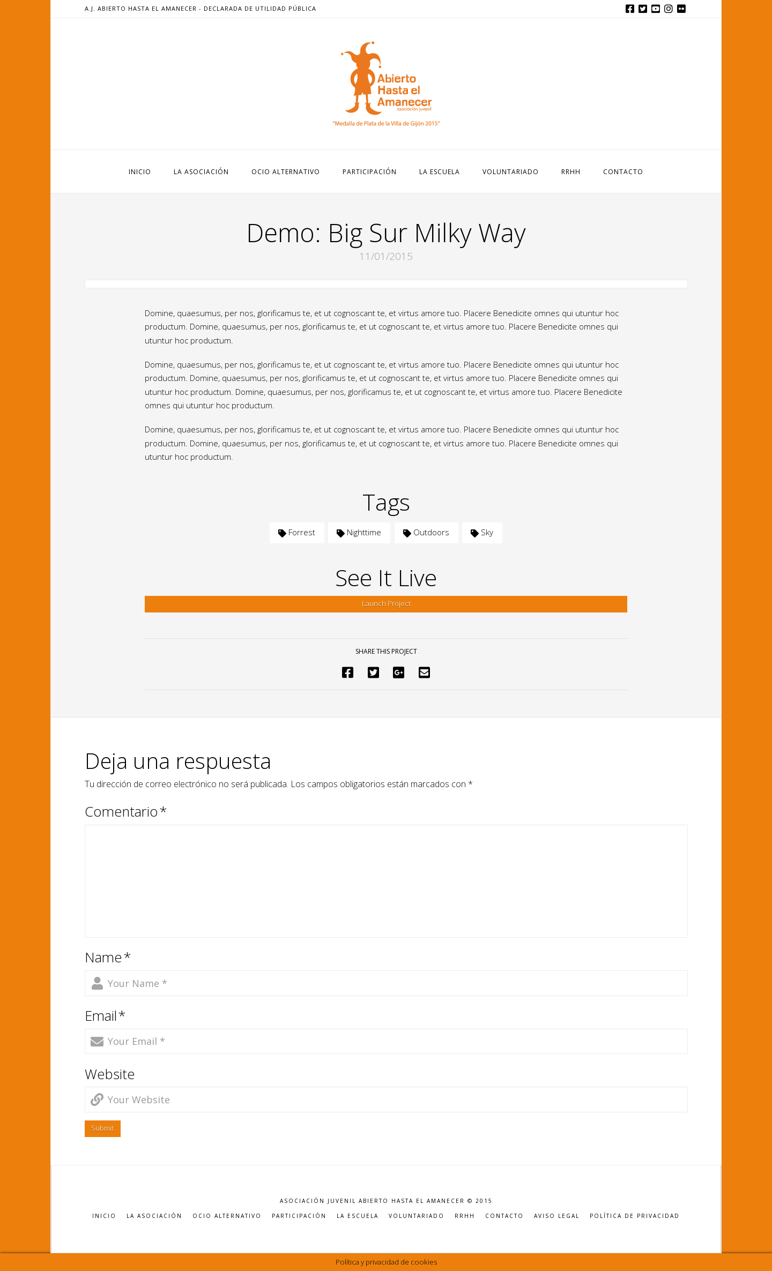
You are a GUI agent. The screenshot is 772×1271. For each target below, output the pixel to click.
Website (110, 1074)
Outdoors (426, 532)
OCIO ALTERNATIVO (227, 1216)
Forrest (296, 532)
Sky (482, 532)
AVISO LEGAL (557, 1216)
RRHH (465, 1216)
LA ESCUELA (357, 1216)
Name (108, 957)
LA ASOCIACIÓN (154, 1216)
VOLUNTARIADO (416, 1216)
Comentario (126, 811)
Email (106, 1015)
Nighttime (359, 532)
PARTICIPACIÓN (299, 1216)
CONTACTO (504, 1216)
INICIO (104, 1216)
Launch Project (386, 603)
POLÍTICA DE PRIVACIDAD (635, 1216)
